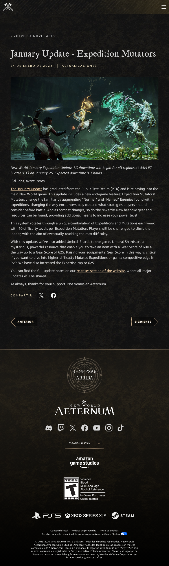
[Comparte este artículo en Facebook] (53, 295)
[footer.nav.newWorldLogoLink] (84, 414)
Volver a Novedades (35, 36)
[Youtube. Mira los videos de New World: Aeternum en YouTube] (96, 427)
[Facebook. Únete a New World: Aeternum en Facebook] (84, 427)
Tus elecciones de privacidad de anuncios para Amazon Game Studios (84, 533)
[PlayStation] (46, 516)
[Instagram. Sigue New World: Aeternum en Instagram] (108, 427)
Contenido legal (59, 530)
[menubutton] (163, 7)
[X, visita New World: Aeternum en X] (73, 428)
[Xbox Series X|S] (85, 516)
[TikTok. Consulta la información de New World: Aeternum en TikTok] (121, 427)
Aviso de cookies (109, 530)
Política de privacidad (84, 530)
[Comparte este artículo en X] (41, 295)
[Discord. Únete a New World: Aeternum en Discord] (48, 428)
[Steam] (123, 516)
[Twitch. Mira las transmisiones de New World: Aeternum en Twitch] (60, 427)
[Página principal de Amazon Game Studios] (84, 463)
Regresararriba (84, 375)
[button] (84, 118)
